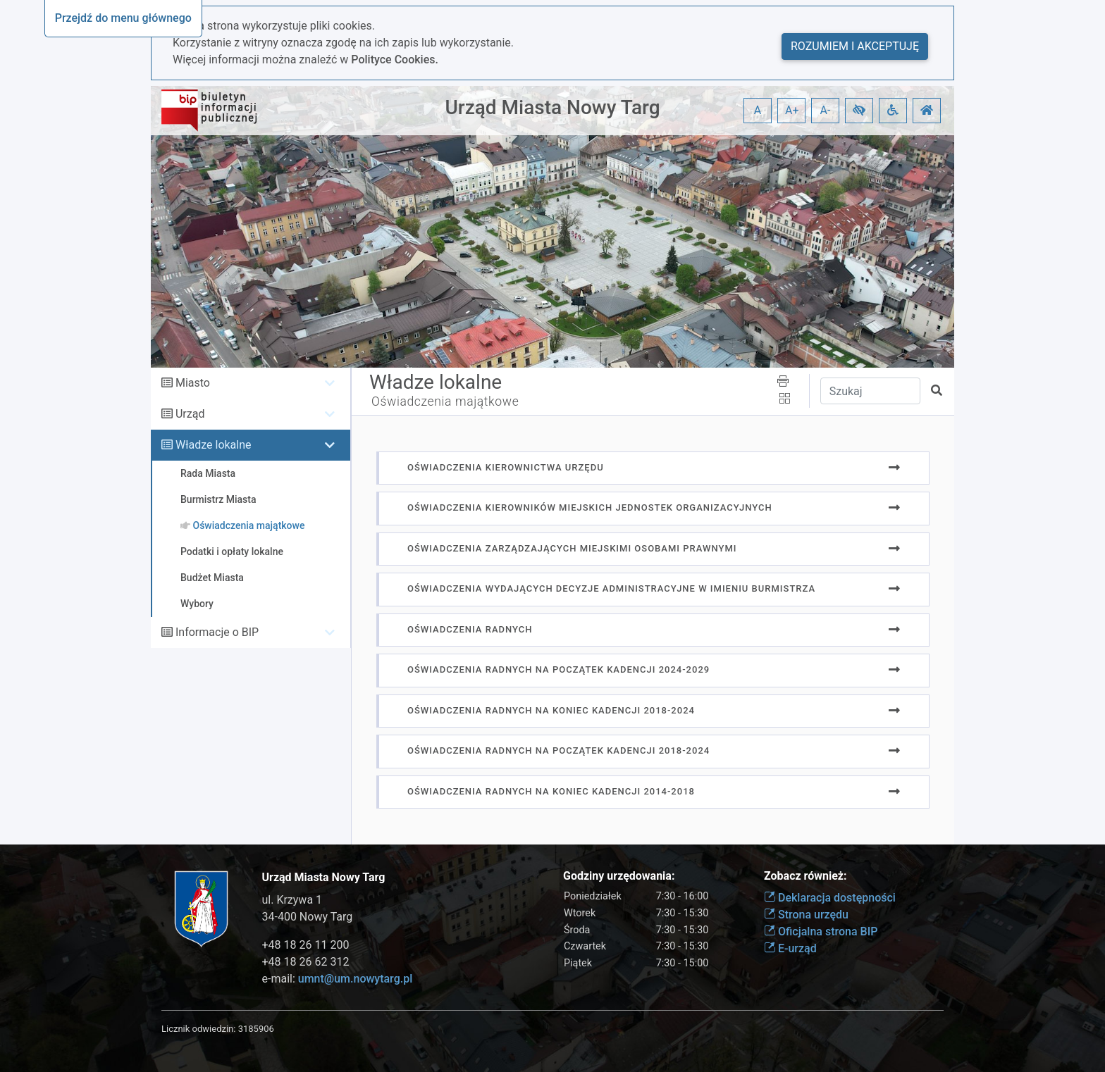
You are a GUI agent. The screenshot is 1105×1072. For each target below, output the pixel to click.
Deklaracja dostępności (830, 897)
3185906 (256, 1028)
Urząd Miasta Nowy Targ (552, 107)
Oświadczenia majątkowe (445, 401)
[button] (859, 110)
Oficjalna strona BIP (820, 931)
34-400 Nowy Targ (307, 916)
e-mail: (337, 978)
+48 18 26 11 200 (306, 945)
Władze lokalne (213, 444)
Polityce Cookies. (394, 59)
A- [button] (825, 110)
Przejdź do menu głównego (123, 18)
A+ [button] (792, 110)
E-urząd (790, 948)
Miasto (192, 382)
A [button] (757, 110)
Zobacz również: (805, 876)
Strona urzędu (806, 914)
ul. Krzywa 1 (292, 899)
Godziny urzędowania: (618, 876)
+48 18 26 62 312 (306, 961)
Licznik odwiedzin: (198, 1028)
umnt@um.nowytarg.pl (355, 978)
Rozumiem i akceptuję (855, 46)
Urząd (189, 413)
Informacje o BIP (217, 632)
